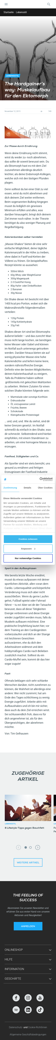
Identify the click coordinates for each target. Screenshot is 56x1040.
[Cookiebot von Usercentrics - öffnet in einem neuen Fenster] (40, 479)
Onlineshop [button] (14, 950)
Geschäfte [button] (13, 978)
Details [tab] (27, 487)
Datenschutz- (16, 1027)
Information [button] (14, 969)
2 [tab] (30, 847)
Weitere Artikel (28, 863)
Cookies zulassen (28, 539)
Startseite (9, 12)
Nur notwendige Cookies (28, 558)
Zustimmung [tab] (10, 487)
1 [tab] (25, 847)
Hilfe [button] (8, 959)
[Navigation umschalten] (6, 4)
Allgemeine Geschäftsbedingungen (28, 1034)
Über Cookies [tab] (45, 487)
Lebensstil (21, 12)
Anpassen (28, 548)
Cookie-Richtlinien (37, 1027)
